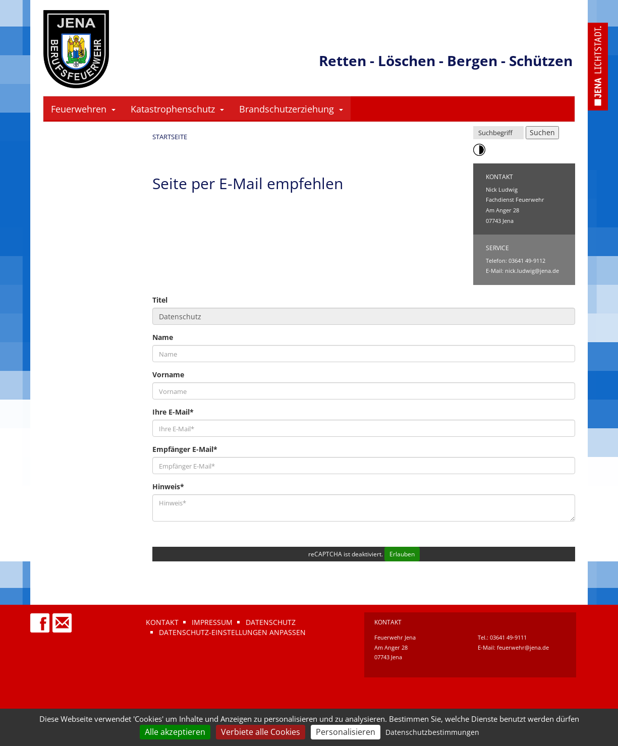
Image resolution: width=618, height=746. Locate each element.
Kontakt (162, 622)
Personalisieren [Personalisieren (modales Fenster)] (345, 731)
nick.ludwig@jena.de (532, 270)
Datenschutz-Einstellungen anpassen (232, 632)
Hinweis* (168, 486)
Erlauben (402, 554)
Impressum (212, 622)
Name (162, 337)
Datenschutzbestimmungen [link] (432, 732)
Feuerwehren (83, 109)
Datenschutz (271, 622)
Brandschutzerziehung (291, 109)
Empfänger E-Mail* (184, 449)
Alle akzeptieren (175, 731)
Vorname (168, 374)
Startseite (169, 136)
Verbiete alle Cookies (260, 731)
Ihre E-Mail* (173, 412)
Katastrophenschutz (177, 109)
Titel (159, 300)
